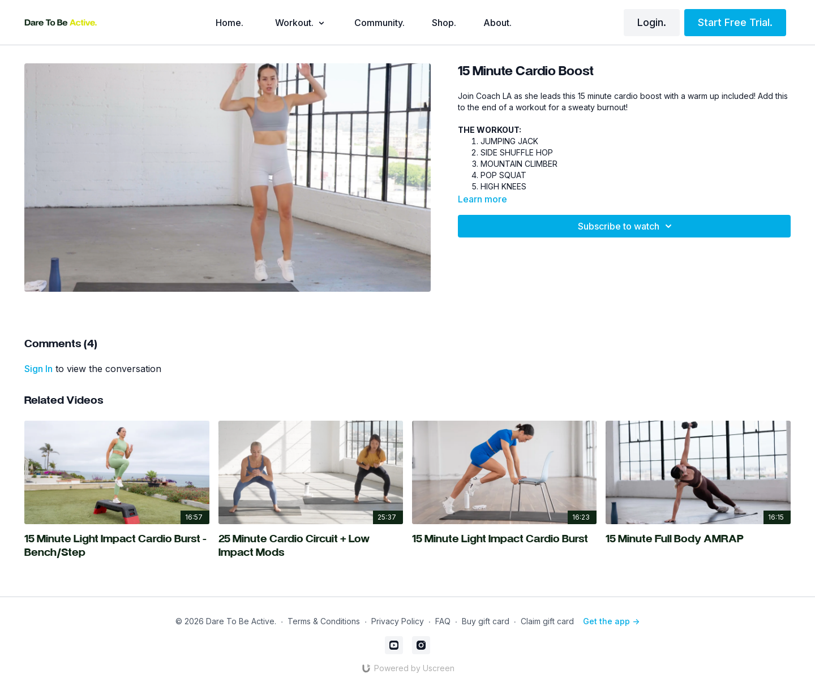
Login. (651, 22)
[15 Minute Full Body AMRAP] (698, 540)
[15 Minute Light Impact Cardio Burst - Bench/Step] (116, 546)
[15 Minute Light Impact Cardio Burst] (504, 540)
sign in (38, 368)
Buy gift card (485, 621)
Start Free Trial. (735, 22)
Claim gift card (547, 621)
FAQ (443, 621)
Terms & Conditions (324, 621)
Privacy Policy (397, 621)
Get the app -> (611, 621)
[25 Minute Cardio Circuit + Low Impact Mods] (310, 546)
